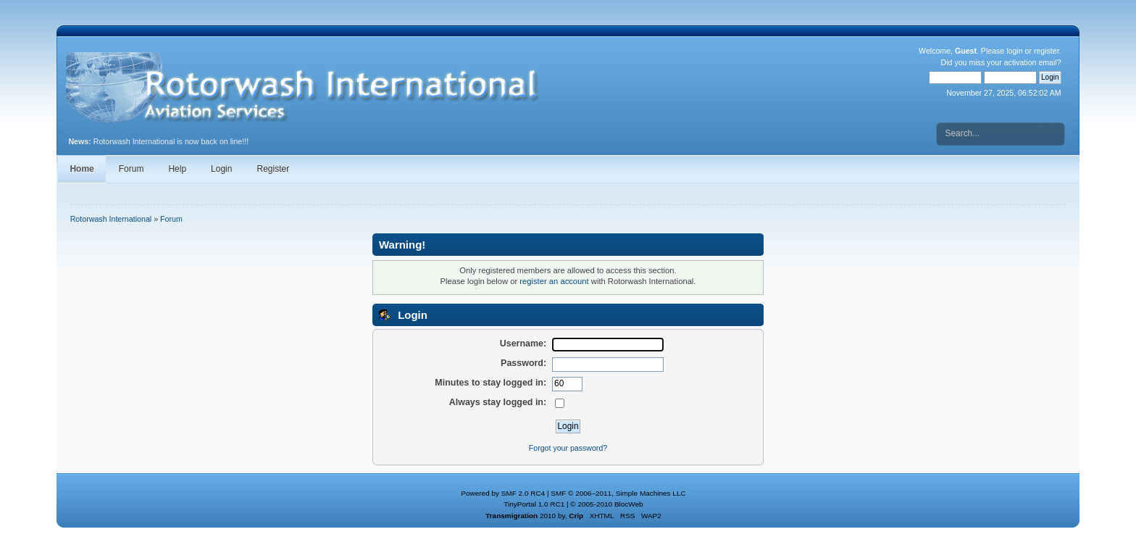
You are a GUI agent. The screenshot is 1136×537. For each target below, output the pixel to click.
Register (272, 169)
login (1014, 50)
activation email (1030, 62)
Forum (131, 169)
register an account (553, 281)
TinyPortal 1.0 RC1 (534, 504)
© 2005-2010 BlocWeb (606, 504)
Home (81, 169)
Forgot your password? (568, 448)
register (1046, 50)
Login (221, 169)
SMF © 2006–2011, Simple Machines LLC (618, 493)
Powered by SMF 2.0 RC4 (503, 493)
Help (177, 169)
